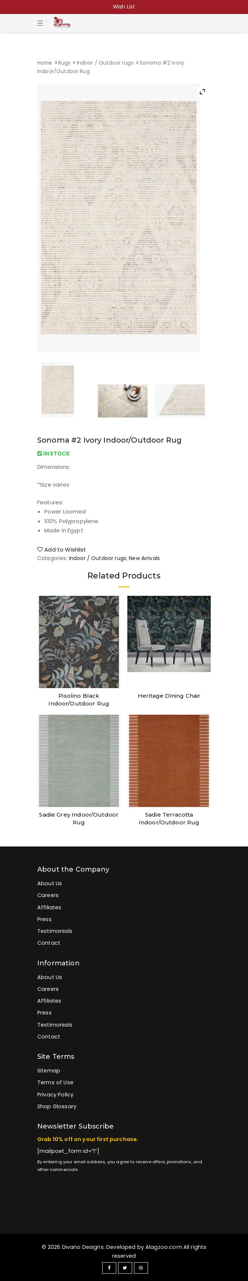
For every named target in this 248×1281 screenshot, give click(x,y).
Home (44, 62)
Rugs (64, 62)
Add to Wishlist (61, 549)
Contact (48, 943)
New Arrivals (144, 558)
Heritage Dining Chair (169, 695)
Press (44, 919)
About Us (49, 883)
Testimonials (54, 931)
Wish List (124, 6)
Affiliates (49, 907)
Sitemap (48, 1070)
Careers (48, 895)
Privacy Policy (55, 1094)
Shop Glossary (56, 1106)
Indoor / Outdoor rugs (105, 62)
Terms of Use (55, 1082)
